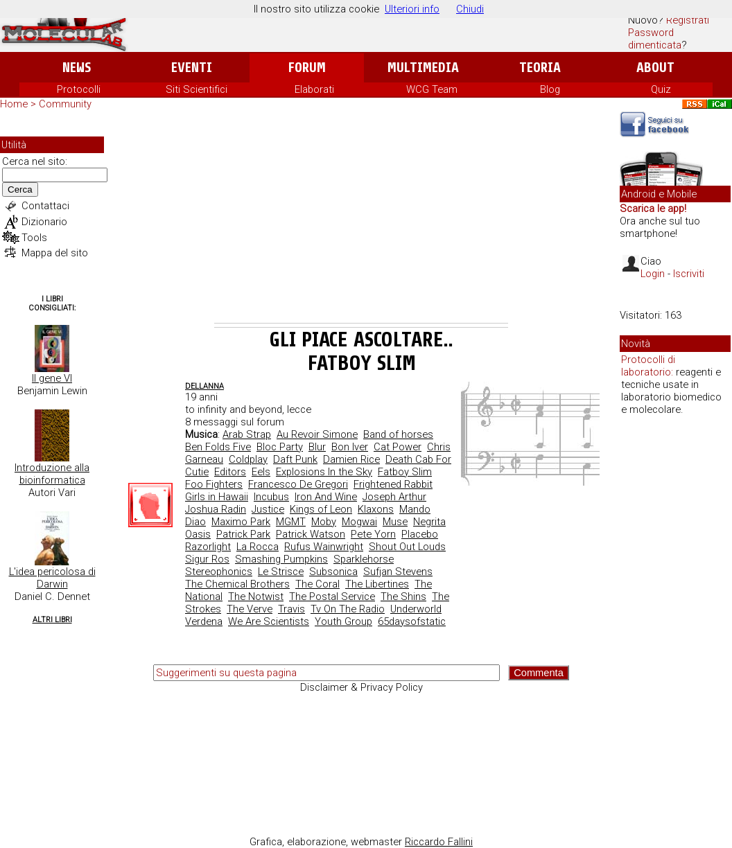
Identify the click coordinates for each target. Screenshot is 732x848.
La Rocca (257, 546)
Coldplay (248, 459)
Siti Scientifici (196, 89)
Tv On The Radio (348, 609)
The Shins (403, 596)
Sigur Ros (207, 559)
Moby (323, 521)
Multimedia (423, 68)
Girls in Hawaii (216, 497)
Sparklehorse (363, 559)
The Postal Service (332, 596)
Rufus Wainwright (323, 546)
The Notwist (256, 596)
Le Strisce (281, 571)
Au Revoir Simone (317, 434)
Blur (317, 447)
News (76, 68)
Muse (395, 521)
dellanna (204, 386)
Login (652, 273)
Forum (307, 68)
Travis (291, 609)
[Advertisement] (361, 219)
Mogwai (359, 521)
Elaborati (314, 89)
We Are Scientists (268, 621)
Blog (550, 89)
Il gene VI (52, 378)
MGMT (291, 521)
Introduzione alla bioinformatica (52, 473)
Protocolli (79, 89)
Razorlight (208, 546)
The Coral (317, 584)
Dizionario (44, 221)
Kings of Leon (321, 509)
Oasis (198, 534)
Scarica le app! (653, 208)
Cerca (20, 189)
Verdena (204, 621)
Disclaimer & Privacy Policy (361, 687)
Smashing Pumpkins (281, 559)
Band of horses (398, 434)
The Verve (249, 609)
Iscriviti (688, 273)
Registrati (687, 20)
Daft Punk (295, 459)
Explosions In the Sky (324, 472)
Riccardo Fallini (439, 842)
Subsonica (333, 571)
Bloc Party (279, 447)
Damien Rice (351, 459)
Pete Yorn (373, 534)
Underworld (416, 609)
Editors (230, 472)
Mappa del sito (54, 253)
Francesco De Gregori (298, 484)
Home (14, 104)
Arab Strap (247, 434)
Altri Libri (52, 619)
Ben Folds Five (218, 447)
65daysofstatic (412, 621)
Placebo (419, 534)
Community (65, 104)
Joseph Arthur (394, 497)
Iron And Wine (326, 497)
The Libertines (377, 584)
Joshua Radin (215, 509)
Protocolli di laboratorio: (648, 365)
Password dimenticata (654, 38)
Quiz (661, 89)
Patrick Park (243, 534)
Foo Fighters (214, 484)
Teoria (540, 68)
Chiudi (470, 9)
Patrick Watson (310, 534)
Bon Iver (349, 447)
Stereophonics (218, 571)
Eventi (191, 68)
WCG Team (432, 89)
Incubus (271, 497)
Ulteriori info (412, 9)
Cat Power (397, 447)
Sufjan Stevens (398, 571)
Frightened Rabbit (393, 484)
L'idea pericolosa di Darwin (52, 577)
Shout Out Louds (407, 546)
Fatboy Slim (405, 472)
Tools (34, 237)
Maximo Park (240, 521)
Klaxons (376, 509)
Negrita (429, 521)
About (655, 68)
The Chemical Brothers (237, 584)
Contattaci (45, 206)
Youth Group (343, 621)
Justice (268, 509)
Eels (261, 472)
